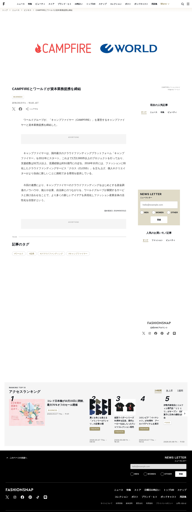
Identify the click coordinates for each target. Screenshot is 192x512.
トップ (5, 10)
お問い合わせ (181, 503)
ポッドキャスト (147, 4)
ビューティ (47, 4)
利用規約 (149, 503)
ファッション (157, 240)
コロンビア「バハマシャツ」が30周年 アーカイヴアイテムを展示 (149, 420)
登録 (159, 220)
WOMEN (160, 212)
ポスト (134, 4)
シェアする (31, 109)
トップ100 (97, 4)
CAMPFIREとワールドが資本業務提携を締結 (54, 10)
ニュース (27, 4)
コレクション (122, 4)
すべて (144, 112)
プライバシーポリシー (164, 503)
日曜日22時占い (152, 490)
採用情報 (119, 503)
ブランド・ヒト (71, 4)
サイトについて (106, 503)
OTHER (174, 212)
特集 (36, 4)
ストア (58, 4)
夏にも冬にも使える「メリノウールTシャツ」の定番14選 (99, 420)
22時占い (85, 4)
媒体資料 (129, 503)
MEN (146, 212)
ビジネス (27, 10)
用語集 (161, 4)
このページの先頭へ (16, 457)
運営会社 (139, 503)
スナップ (109, 4)
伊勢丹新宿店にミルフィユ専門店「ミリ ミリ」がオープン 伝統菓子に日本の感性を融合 (173, 411)
